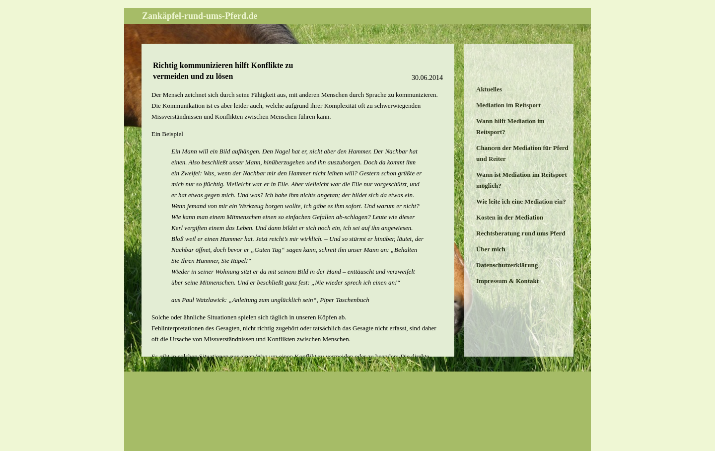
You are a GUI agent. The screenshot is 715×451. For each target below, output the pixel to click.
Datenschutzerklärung (507, 265)
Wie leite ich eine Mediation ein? (521, 201)
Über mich (490, 249)
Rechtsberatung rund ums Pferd (520, 233)
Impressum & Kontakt (507, 281)
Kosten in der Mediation (509, 217)
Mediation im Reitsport (508, 105)
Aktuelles (489, 89)
